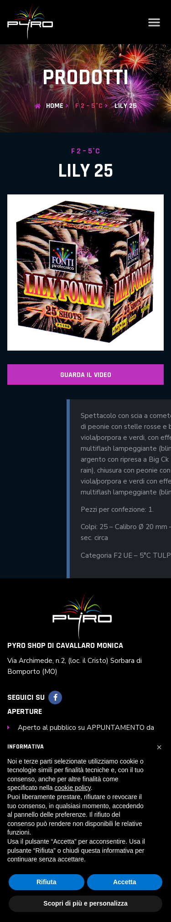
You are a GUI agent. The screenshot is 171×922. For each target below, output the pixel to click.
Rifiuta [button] (46, 882)
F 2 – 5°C (89, 106)
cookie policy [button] (73, 787)
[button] (154, 21)
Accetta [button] (124, 882)
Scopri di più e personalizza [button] (85, 903)
